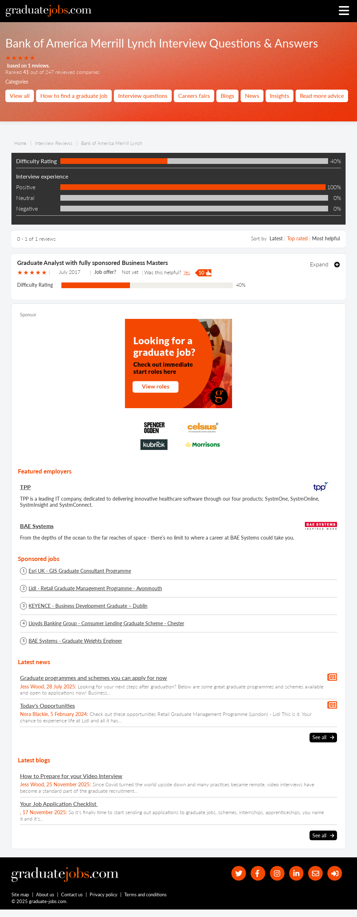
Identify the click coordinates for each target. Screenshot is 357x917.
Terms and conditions (145, 894)
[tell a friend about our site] (315, 873)
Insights (279, 95)
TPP (25, 486)
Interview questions (142, 95)
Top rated (297, 238)
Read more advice (322, 95)
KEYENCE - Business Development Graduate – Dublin (88, 606)
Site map (20, 894)
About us (45, 894)
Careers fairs (194, 95)
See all (323, 737)
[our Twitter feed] (238, 873)
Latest (276, 238)
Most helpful (326, 238)
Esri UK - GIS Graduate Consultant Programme (80, 571)
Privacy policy (103, 894)
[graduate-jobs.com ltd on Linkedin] (296, 873)
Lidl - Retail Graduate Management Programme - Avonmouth (95, 588)
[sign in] (334, 873)
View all (20, 95)
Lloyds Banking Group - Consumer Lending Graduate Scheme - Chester (106, 623)
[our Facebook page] (258, 873)
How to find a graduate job (73, 95)
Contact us (72, 894)
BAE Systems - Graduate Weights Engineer (75, 641)
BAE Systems (37, 525)
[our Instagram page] (277, 873)
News (252, 95)
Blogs (227, 95)
